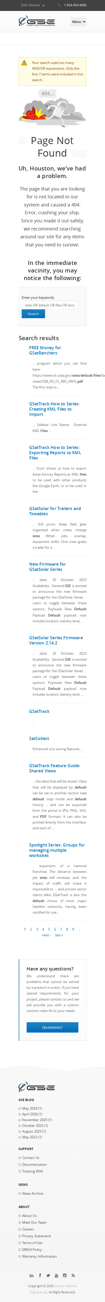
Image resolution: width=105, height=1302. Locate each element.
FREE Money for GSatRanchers (45, 350)
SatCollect (39, 738)
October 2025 (33, 1125)
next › (46, 935)
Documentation (34, 1164)
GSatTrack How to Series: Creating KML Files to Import (54, 409)
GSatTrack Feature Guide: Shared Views (55, 768)
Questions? (52, 1027)
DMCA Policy (32, 1249)
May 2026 (29, 1108)
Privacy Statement (36, 1236)
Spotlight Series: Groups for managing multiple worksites (57, 850)
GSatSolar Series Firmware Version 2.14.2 (56, 640)
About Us (29, 1216)
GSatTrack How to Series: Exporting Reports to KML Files (55, 452)
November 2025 (34, 1120)
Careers (28, 1229)
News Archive (33, 1193)
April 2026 (30, 1114)
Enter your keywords (38, 297)
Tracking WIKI (33, 1171)
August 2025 (32, 1131)
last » (59, 935)
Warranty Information (39, 1256)
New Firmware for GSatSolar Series (47, 566)
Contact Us (30, 1158)
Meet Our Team (34, 1222)
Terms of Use (32, 1243)
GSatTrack (39, 711)
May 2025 (29, 1137)
